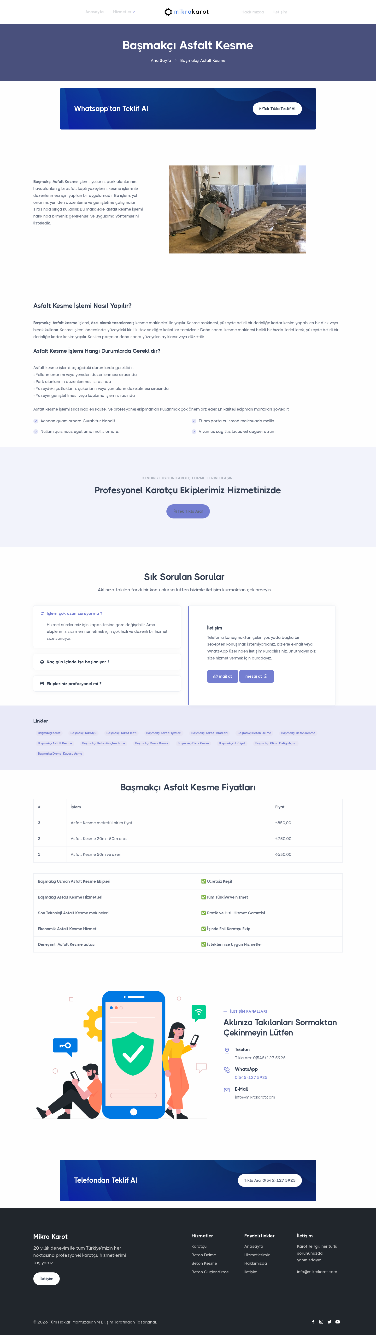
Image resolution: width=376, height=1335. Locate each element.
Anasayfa (94, 11)
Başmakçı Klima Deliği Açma (275, 743)
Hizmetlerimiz (257, 1255)
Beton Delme (204, 1255)
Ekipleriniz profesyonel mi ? (70, 684)
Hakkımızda (252, 12)
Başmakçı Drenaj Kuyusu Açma (60, 753)
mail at (222, 676)
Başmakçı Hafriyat (232, 743)
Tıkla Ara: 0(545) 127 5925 (270, 1180)
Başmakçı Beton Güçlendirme (103, 743)
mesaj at (257, 676)
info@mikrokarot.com (255, 1097)
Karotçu (199, 1246)
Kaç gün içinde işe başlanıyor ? (74, 662)
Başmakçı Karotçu (83, 733)
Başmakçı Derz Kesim (193, 743)
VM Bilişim (103, 1322)
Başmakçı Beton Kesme (298, 733)
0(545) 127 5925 (251, 1077)
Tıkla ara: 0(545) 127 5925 (260, 1057)
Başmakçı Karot (49, 733)
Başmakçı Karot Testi (121, 733)
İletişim (280, 12)
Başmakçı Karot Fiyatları (163, 733)
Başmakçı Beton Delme (254, 733)
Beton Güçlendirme (210, 1272)
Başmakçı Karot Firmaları (209, 733)
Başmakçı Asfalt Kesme (55, 743)
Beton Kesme (204, 1263)
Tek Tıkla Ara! (188, 511)
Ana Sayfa (161, 60)
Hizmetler (122, 11)
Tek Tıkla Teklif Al (277, 108)
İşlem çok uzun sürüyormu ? (71, 613)
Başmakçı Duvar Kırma (151, 743)
